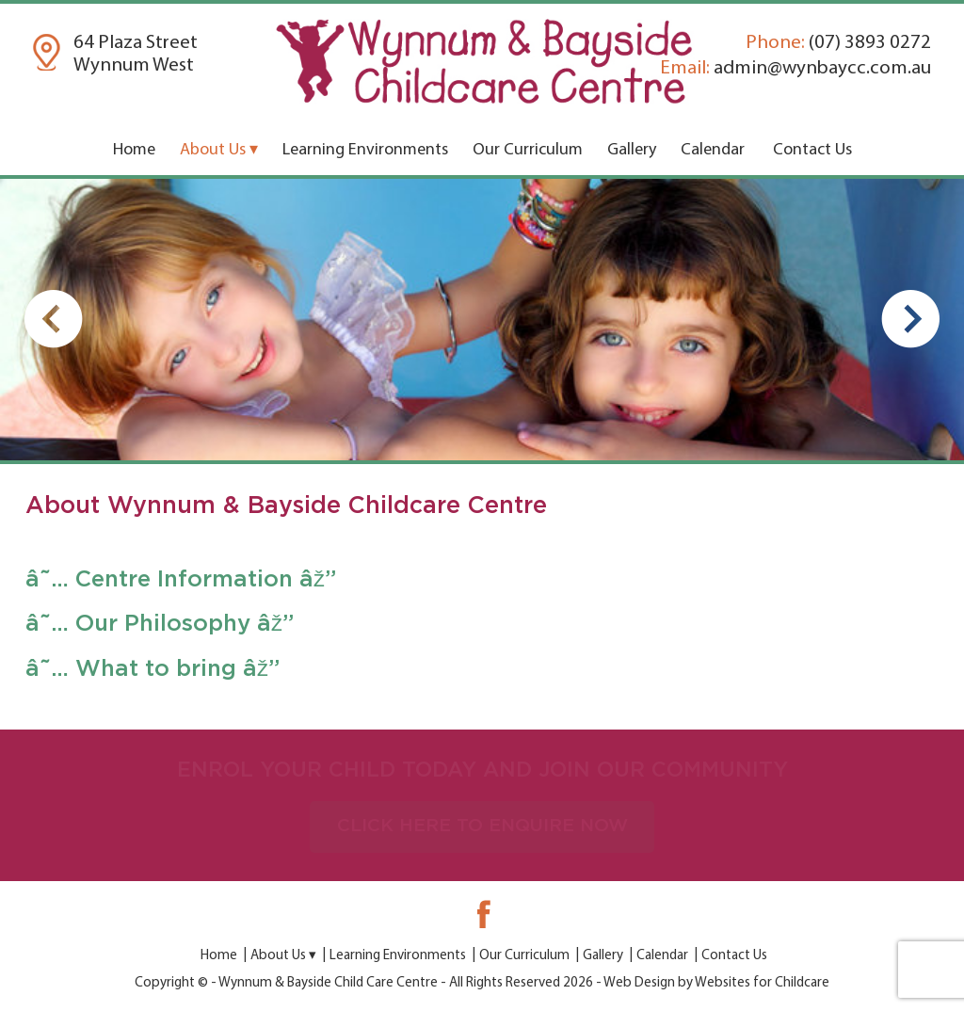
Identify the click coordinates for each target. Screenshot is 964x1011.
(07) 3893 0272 (838, 43)
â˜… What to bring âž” (152, 669)
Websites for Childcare (762, 983)
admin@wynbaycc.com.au (795, 68)
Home (134, 150)
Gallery (631, 150)
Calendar (713, 150)
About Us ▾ (219, 150)
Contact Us (812, 150)
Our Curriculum (528, 150)
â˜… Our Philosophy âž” (159, 624)
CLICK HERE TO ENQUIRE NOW (482, 826)
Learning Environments (365, 150)
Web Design (639, 983)
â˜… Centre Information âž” (180, 580)
